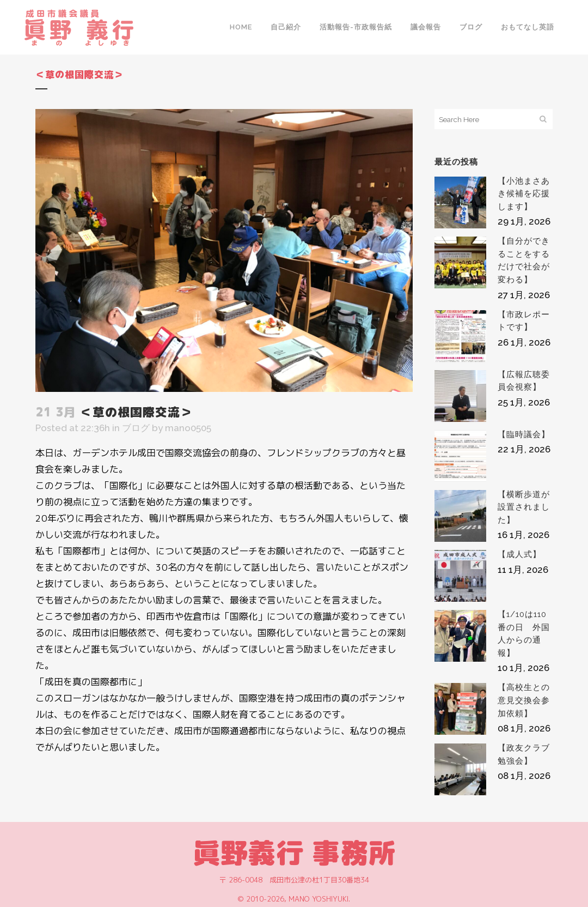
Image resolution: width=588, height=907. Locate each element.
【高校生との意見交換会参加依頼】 (524, 700)
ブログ (136, 427)
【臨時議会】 (524, 434)
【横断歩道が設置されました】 (524, 507)
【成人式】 (519, 554)
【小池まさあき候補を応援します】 (524, 193)
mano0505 (188, 427)
